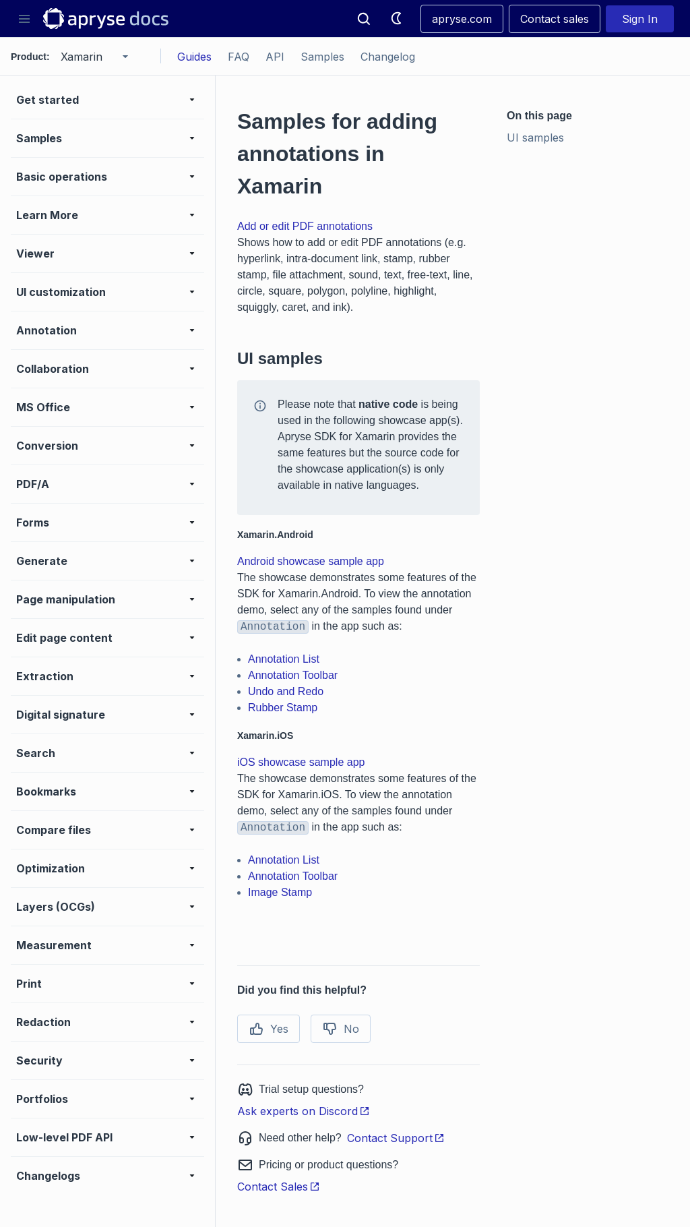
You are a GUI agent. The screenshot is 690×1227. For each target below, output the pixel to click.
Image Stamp (280, 892)
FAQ (238, 56)
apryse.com (462, 19)
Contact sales (554, 19)
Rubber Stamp (282, 707)
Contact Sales (278, 1186)
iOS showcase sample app (301, 762)
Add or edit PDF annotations (305, 226)
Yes (268, 1029)
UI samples (535, 137)
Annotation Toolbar (293, 675)
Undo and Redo (285, 691)
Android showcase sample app (310, 561)
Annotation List (283, 659)
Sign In (640, 19)
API (274, 56)
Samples (322, 56)
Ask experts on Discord (303, 1111)
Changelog (387, 56)
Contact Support (396, 1138)
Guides (194, 56)
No (340, 1029)
